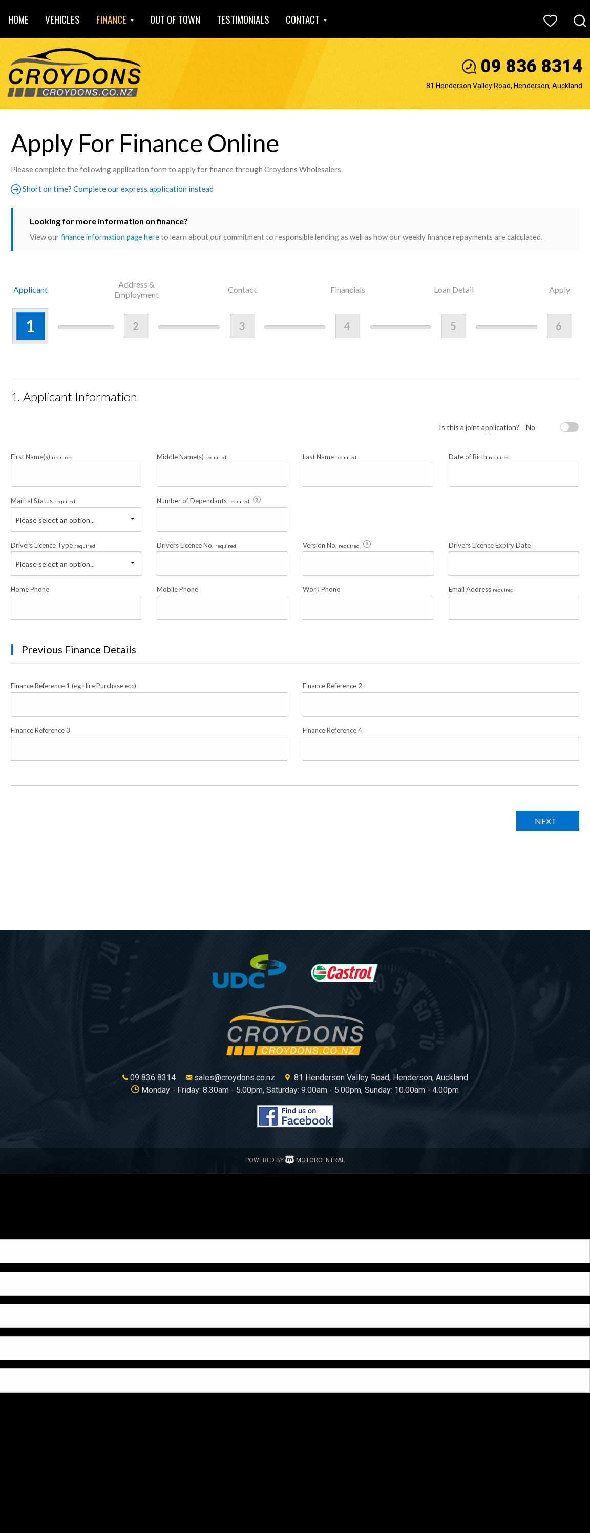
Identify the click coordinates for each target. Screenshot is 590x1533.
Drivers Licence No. (196, 545)
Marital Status (43, 501)
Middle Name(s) (191, 456)
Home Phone (30, 589)
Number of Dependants (209, 500)
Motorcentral (315, 1160)
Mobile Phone (177, 589)
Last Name (329, 456)
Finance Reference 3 (40, 730)
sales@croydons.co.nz (234, 1077)
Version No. (337, 544)
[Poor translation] (25, 1230)
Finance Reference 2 (332, 686)
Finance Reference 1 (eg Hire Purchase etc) (73, 686)
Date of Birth (479, 456)
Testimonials (243, 19)
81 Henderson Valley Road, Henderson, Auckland (504, 85)
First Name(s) (42, 456)
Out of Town (175, 19)
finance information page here (111, 236)
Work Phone (321, 589)
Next (543, 821)
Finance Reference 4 (332, 730)
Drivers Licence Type (53, 545)
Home (18, 19)
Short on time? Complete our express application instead (115, 188)
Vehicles (62, 19)
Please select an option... (55, 519)
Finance (115, 19)
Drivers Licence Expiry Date (490, 545)
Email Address (481, 589)
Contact (306, 19)
